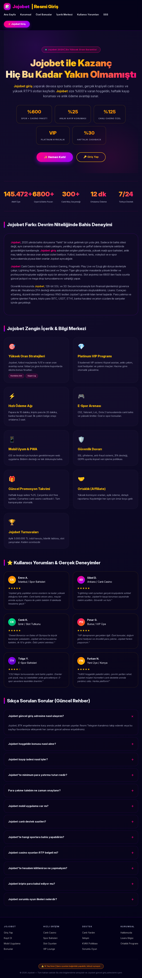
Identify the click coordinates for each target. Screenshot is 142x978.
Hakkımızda (126, 932)
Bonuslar (8, 949)
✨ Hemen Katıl (55, 157)
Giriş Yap (8, 932)
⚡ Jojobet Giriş (17, 24)
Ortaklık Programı (129, 943)
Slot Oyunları (50, 943)
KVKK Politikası (90, 943)
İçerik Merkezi (64, 14)
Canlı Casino (49, 932)
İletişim (85, 938)
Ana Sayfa (10, 14)
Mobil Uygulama (12, 943)
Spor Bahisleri (50, 938)
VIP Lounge (49, 949)
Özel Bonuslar (44, 14)
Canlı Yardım (88, 932)
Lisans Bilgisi (127, 938)
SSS (105, 14)
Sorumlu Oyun (89, 949)
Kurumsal (25, 14)
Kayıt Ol (8, 938)
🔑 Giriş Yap (91, 156)
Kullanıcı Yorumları (88, 14)
